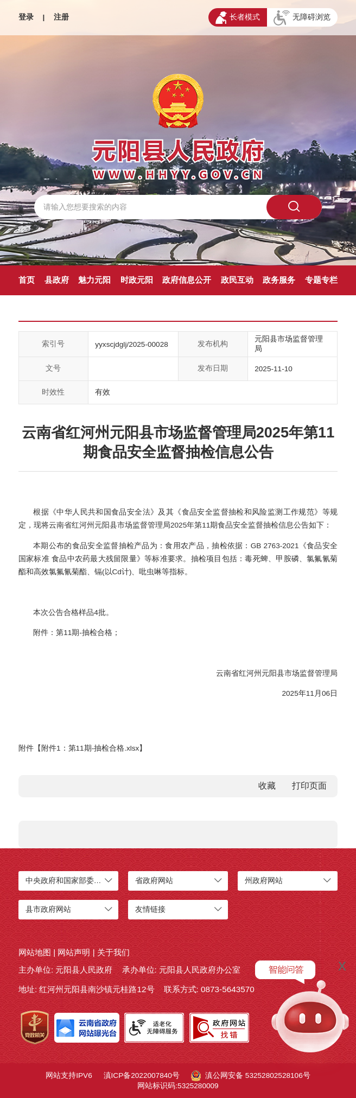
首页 (26, 279)
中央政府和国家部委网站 (67, 881)
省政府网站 (154, 881)
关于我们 (113, 952)
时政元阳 (136, 279)
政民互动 (237, 279)
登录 (26, 17)
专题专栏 (321, 279)
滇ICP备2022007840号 (142, 1075)
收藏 (267, 785)
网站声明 (74, 952)
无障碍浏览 (302, 18)
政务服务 (279, 279)
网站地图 (34, 952)
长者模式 (237, 17)
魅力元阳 (94, 279)
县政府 (56, 279)
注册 (61, 17)
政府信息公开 (186, 279)
